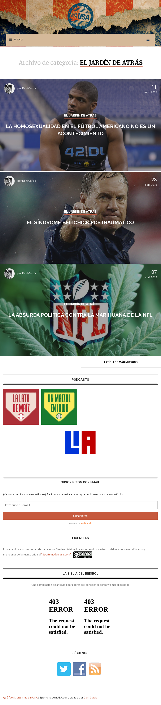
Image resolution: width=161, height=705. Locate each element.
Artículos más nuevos (121, 362)
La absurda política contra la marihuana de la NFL (80, 315)
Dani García (29, 88)
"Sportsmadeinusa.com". (56, 554)
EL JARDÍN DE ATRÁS (80, 115)
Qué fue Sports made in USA (20, 697)
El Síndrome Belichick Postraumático (80, 222)
